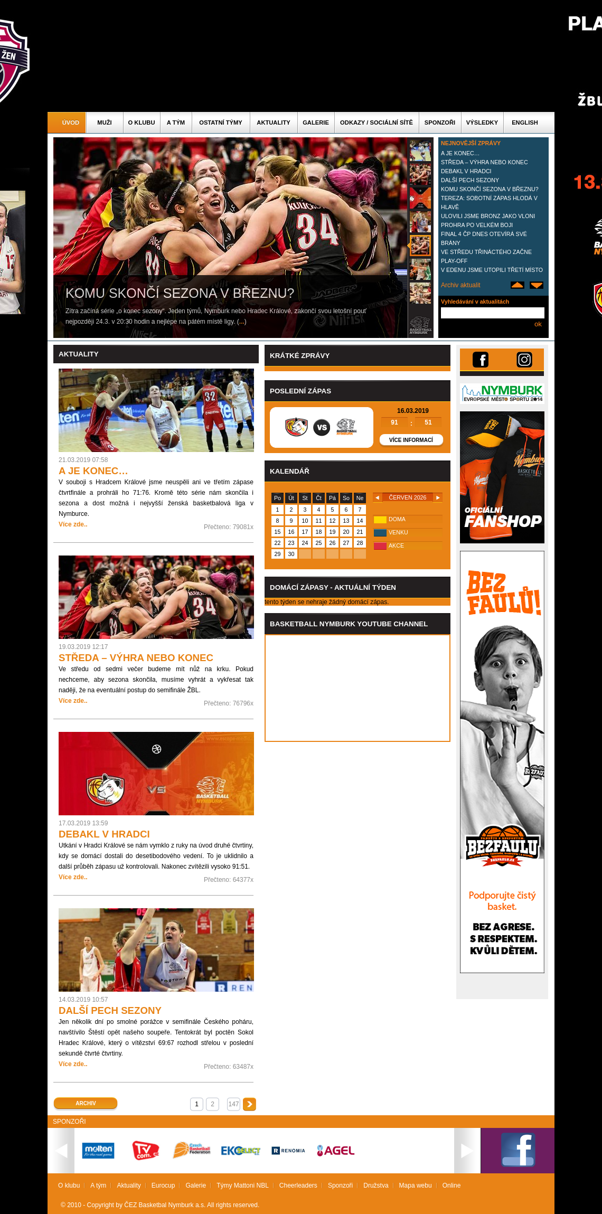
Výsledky (482, 122)
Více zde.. (73, 524)
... (241, 321)
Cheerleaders (298, 1185)
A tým (176, 122)
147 (233, 1104)
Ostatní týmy (220, 122)
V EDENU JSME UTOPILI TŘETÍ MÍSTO (492, 270)
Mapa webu (415, 1185)
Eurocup (163, 1185)
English (525, 122)
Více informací (411, 440)
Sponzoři (440, 122)
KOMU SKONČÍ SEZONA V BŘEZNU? (490, 189)
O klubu (141, 122)
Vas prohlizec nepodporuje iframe (357, 688)
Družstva (375, 1185)
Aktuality (273, 122)
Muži (104, 122)
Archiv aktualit (461, 285)
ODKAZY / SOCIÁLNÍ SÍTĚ (376, 122)
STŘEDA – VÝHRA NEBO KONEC (484, 162)
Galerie (316, 122)
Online (452, 1185)
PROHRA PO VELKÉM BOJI (477, 225)
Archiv (86, 1103)
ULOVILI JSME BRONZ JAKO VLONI (488, 216)
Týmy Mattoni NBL (243, 1185)
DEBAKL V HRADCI (466, 171)
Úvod (70, 122)
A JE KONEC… (460, 153)
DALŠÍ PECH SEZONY (470, 180)
